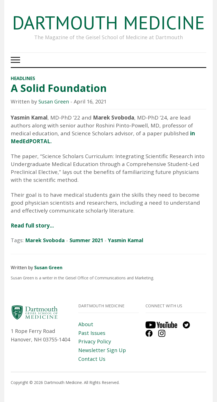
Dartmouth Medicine (108, 22)
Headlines (23, 78)
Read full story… (32, 225)
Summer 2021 (86, 240)
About (85, 324)
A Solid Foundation (59, 88)
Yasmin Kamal (125, 240)
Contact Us (91, 358)
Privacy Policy (94, 341)
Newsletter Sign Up (102, 350)
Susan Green (53, 101)
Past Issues (91, 333)
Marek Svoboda (45, 240)
